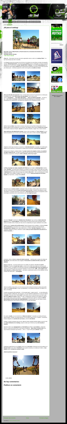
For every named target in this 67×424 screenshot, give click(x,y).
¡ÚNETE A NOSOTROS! (34, 21)
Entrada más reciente (10, 418)
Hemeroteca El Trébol (22, 21)
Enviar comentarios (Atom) (14, 420)
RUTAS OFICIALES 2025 (9, 21)
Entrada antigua (44, 418)
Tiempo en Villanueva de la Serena (57, 96)
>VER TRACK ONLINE (9, 55)
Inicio (27, 418)
